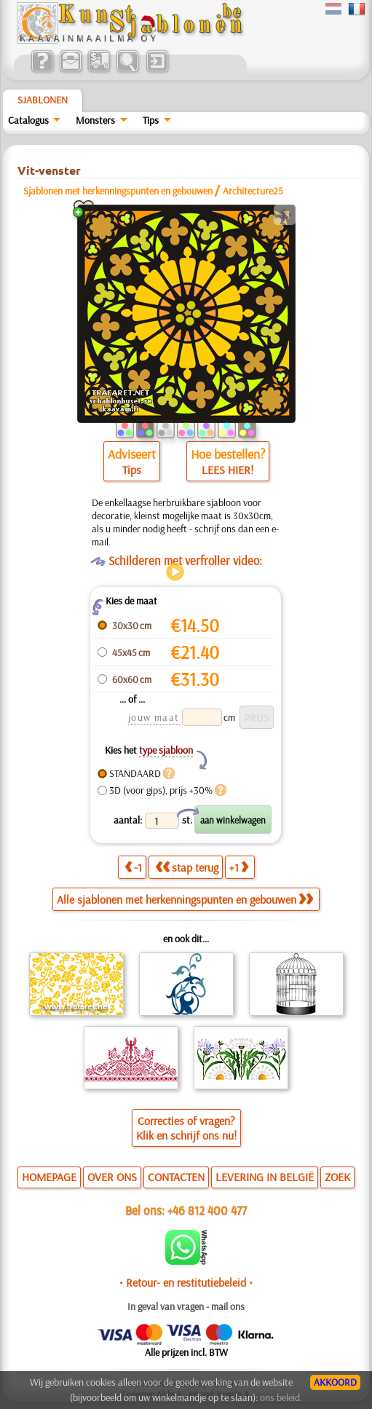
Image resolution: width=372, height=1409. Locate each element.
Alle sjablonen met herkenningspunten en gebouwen (185, 899)
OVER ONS (112, 1176)
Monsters (95, 120)
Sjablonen (42, 99)
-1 (133, 867)
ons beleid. (281, 1397)
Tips (151, 120)
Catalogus (28, 120)
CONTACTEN (176, 1176)
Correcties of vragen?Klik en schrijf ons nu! (186, 1127)
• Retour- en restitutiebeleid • (186, 1282)
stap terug (186, 867)
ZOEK (337, 1176)
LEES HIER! (227, 469)
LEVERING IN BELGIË (264, 1176)
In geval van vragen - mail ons (186, 1306)
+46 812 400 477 (207, 1209)
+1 (238, 867)
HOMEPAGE (49, 1176)
